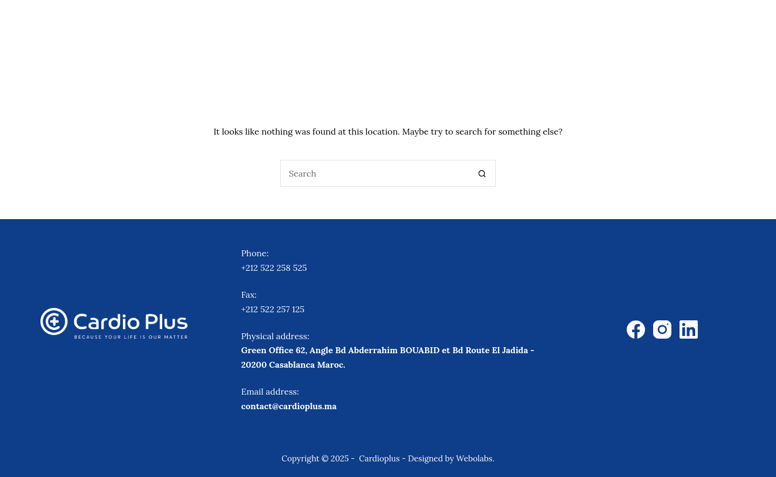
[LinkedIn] (689, 329)
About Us (642, 24)
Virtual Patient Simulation (527, 24)
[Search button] (482, 173)
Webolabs (474, 458)
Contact (708, 24)
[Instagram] (662, 329)
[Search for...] (374, 173)
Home (245, 24)
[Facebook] (636, 329)
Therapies (314, 24)
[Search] (756, 24)
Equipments (402, 24)
